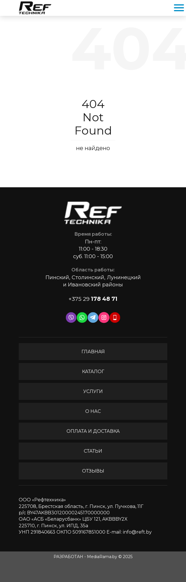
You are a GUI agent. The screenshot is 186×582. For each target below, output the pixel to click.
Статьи (93, 451)
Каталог (93, 371)
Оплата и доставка (93, 431)
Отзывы (93, 471)
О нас (93, 411)
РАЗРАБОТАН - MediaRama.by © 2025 (93, 556)
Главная (93, 351)
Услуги (93, 391)
